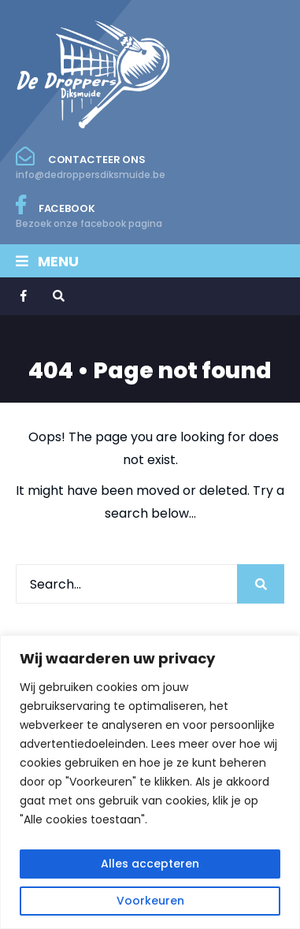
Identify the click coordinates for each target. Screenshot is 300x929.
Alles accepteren (150, 863)
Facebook (89, 212)
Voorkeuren (150, 901)
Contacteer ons (90, 164)
